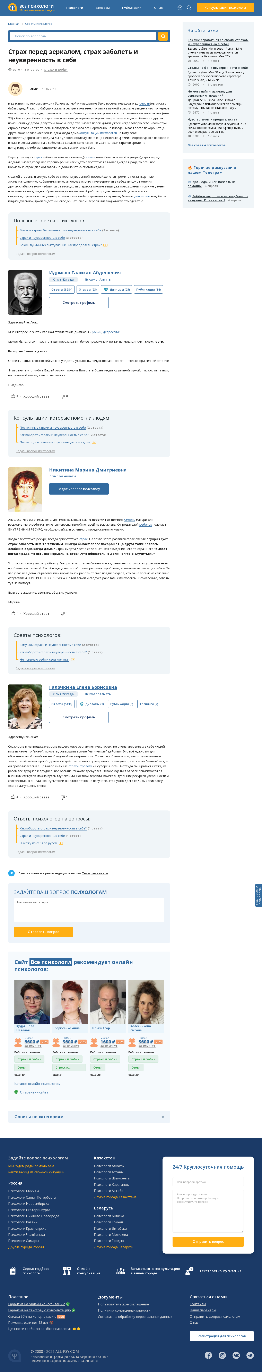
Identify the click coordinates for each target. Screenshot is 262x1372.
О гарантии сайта (34, 1092)
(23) (88, 289)
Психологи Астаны (108, 1172)
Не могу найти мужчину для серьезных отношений (210, 93)
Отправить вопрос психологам (215, 1316)
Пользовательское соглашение (123, 1304)
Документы (110, 1297)
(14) (148, 289)
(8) (121, 704)
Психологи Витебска (110, 1228)
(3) (94, 704)
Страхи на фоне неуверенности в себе (218, 68)
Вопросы (103, 8)
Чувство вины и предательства (212, 119)
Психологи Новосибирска (28, 1203)
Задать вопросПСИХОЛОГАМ (258, 895)
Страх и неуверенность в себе (42, 237)
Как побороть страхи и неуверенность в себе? (54, 435)
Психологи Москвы (23, 1191)
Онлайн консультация (89, 1270)
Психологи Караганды (111, 1184)
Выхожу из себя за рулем (38, 843)
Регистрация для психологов (222, 1336)
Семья (21, 1067)
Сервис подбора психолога (36, 1270)
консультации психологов (98, 133)
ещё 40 (19, 1075)
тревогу (86, 766)
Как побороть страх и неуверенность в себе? (53, 652)
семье (90, 157)
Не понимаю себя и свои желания (44, 659)
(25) (120, 289)
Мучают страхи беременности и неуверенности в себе (60, 230)
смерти (144, 103)
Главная (13, 24)
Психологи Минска (109, 1216)
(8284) (61, 289)
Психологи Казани (22, 1222)
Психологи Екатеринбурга (29, 1210)
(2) (149, 704)
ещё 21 (57, 1075)
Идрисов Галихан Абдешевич (85, 272)
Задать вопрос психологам (35, 254)
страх (38, 157)
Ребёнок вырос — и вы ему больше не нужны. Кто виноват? (218, 198)
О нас (158, 8)
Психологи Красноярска (27, 1228)
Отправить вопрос (208, 1241)
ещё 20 (133, 1075)
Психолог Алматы (98, 279)
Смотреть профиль (79, 302)
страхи (74, 766)
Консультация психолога (225, 7)
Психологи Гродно (109, 1240)
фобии (96, 332)
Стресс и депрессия (63, 1068)
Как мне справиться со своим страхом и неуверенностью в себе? (218, 42)
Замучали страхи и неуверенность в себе (50, 645)
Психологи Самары (23, 1240)
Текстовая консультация (220, 1271)
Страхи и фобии (56, 69)
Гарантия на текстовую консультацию (39, 1310)
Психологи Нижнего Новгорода (33, 1216)
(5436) (61, 704)
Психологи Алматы (109, 1166)
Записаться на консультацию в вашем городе (155, 1270)
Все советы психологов (207, 145)
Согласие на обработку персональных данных (135, 1316)
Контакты (198, 1304)
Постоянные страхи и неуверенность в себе (53, 427)
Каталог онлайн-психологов (37, 1083)
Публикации (131, 8)
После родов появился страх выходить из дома (55, 442)
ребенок (145, 524)
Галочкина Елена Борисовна (83, 687)
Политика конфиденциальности (124, 1310)
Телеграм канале (95, 873)
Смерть (129, 519)
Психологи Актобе (108, 1190)
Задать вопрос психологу (79, 489)
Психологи (74, 8)
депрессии (142, 196)
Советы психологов (38, 24)
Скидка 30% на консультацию (32, 1316)
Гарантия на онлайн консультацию (36, 1304)
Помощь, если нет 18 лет (28, 1322)
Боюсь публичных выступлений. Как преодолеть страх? (61, 245)
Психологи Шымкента (112, 1178)
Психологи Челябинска (26, 1234)
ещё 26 (95, 1075)
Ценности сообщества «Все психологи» (39, 1328)
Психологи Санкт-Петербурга (32, 1197)
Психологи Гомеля (108, 1222)
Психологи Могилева (111, 1234)
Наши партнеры (203, 1310)
